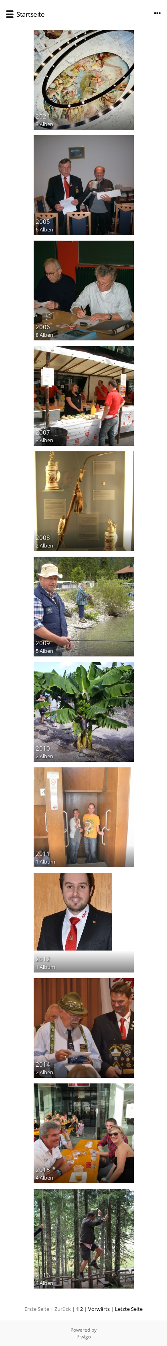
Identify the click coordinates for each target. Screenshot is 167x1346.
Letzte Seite (129, 1308)
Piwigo (83, 1336)
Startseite (30, 14)
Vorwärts (99, 1308)
